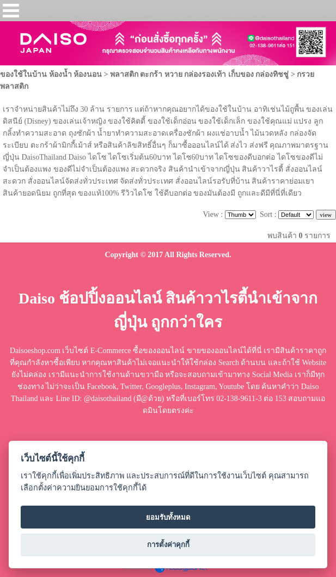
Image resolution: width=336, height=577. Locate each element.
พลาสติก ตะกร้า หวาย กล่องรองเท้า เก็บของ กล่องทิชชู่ (199, 74)
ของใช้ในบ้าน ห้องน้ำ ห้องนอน (51, 74)
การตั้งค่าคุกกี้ (168, 544)
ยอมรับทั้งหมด (168, 517)
